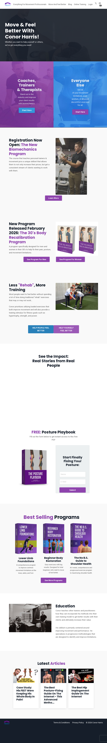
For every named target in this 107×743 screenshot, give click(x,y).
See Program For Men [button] (36, 277)
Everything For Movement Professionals (29, 5)
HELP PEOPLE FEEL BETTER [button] (40, 346)
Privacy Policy (78, 739)
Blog (70, 5)
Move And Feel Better (57, 5)
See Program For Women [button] (70, 277)
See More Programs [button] (53, 597)
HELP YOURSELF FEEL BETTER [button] (66, 346)
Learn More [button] (53, 216)
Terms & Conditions (61, 739)
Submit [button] (72, 506)
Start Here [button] (27, 124)
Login (90, 5)
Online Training (80, 5)
